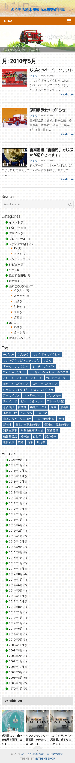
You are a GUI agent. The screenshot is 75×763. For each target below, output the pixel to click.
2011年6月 (16, 628)
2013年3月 (16, 612)
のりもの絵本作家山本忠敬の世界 (38, 9)
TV (15, 248)
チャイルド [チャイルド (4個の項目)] (10, 401)
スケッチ (19, 295)
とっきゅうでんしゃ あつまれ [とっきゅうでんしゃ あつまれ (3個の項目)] (48, 372)
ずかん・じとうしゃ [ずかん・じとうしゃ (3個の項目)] (15, 366)
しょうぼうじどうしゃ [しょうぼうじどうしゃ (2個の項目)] (46, 354)
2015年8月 (16, 552)
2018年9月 (16, 487)
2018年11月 (16, 476)
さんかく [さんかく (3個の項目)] (23, 354)
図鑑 (16, 327)
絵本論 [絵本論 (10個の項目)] (25, 436)
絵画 (16, 317)
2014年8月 (16, 574)
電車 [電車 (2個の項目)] (30, 442)
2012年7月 (16, 617)
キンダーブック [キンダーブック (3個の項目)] (33, 395)
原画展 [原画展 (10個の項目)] (64, 407)
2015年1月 (16, 563)
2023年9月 (16, 459)
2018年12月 (16, 470)
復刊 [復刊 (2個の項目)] (61, 418)
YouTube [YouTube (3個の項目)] (8, 354)
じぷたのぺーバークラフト (51, 70)
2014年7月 (16, 579)
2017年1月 (16, 514)
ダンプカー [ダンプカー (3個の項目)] (54, 395)
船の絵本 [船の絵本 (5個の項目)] (50, 436)
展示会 (13, 280)
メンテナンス (17, 259)
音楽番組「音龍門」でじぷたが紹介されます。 (51, 152)
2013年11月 (16, 596)
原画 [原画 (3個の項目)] (53, 407)
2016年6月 (16, 525)
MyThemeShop (44, 758)
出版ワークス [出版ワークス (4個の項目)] (38, 407)
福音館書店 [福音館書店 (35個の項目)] (10, 436)
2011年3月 (16, 634)
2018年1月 (16, 503)
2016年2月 (16, 530)
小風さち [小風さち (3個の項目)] (26, 413)
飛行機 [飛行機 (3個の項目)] (41, 442)
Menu (8, 20)
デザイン (14, 233)
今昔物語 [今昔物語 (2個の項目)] (8, 407)
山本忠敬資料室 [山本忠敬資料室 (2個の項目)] (44, 418)
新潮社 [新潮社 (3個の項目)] (7, 424)
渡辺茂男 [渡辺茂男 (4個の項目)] (52, 430)
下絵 (16, 301)
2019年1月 (16, 465)
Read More (67, 94)
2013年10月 (16, 601)
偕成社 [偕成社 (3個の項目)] (22, 407)
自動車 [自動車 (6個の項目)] (37, 436)
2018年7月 (16, 498)
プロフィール (17, 238)
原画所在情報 (17, 275)
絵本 (16, 332)
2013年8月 (16, 606)
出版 (12, 270)
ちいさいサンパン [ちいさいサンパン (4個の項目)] (43, 366)
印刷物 (18, 306)
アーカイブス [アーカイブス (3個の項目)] (11, 395)
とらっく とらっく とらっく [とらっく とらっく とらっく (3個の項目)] (22, 377)
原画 (16, 312)
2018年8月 (16, 492)
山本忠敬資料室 (19, 286)
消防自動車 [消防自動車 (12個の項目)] (10, 430)
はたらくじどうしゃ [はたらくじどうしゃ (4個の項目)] (15, 383)
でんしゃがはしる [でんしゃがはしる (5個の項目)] (14, 372)
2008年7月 (16, 683)
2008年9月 (16, 672)
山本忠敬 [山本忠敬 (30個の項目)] (41, 413)
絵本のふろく (17, 338)
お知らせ (14, 227)
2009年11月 (16, 645)
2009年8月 (16, 650)
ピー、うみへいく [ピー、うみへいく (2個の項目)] (32, 401)
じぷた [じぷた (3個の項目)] (47, 360)
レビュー (14, 264)
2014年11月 (16, 568)
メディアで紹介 (19, 244)
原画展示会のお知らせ (48, 110)
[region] (37, 38)
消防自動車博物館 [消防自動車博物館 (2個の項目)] (32, 430)
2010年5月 (16, 639)
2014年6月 (16, 585)
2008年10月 (16, 666)
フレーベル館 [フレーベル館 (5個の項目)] (55, 401)
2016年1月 (16, 536)
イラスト (19, 290)
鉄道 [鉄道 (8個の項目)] (21, 442)
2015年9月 (16, 547)
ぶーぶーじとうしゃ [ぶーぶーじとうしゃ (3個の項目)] (44, 383)
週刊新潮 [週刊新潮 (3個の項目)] (8, 442)
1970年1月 (16, 688)
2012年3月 (16, 623)
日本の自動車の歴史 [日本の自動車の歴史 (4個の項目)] (27, 424)
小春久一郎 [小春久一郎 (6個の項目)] (10, 413)
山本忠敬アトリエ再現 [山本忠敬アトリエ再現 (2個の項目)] (17, 418)
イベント (14, 222)
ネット (18, 253)
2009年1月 (16, 661)
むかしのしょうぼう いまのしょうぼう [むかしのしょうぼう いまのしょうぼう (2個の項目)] (28, 389)
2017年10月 (16, 508)
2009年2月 (16, 655)
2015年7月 (16, 557)
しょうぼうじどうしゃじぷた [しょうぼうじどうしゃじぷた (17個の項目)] (21, 360)
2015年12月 (16, 541)
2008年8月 (16, 677)
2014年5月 (16, 590)
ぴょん (33, 75)
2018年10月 (16, 481)
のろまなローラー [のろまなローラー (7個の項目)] (57, 377)
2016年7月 (16, 519)
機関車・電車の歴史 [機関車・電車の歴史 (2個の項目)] (56, 424)
